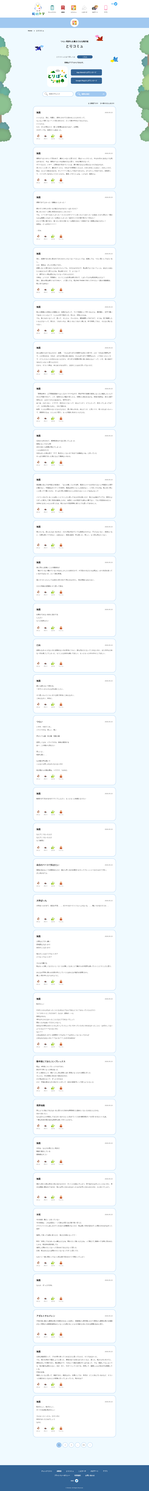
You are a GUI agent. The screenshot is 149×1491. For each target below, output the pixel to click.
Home (30, 31)
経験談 (59, 1471)
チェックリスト (46, 1471)
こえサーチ (82, 1471)
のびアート (94, 1471)
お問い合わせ (90, 1475)
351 (83, 1445)
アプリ (105, 1471)
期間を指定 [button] (91, 94)
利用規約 (77, 1475)
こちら (85, 57)
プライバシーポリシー (62, 1475)
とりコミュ (70, 1471)
